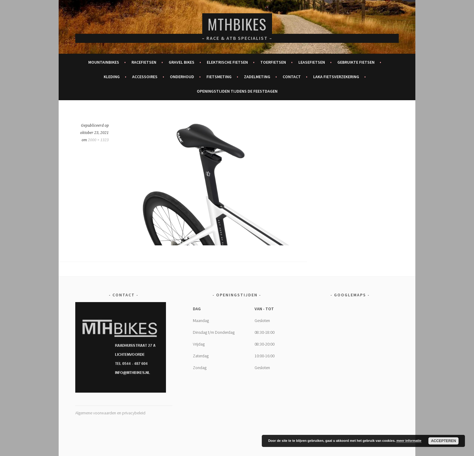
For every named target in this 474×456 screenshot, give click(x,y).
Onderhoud (182, 76)
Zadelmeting (257, 76)
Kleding (112, 76)
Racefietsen (143, 62)
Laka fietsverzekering (336, 76)
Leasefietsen (311, 62)
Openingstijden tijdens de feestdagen (237, 91)
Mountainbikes (103, 62)
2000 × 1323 (98, 140)
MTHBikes (237, 24)
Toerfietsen (273, 62)
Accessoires (144, 76)
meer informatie (408, 440)
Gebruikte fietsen (356, 62)
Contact (292, 76)
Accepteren (443, 441)
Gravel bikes (181, 62)
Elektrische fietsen (227, 62)
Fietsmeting (219, 76)
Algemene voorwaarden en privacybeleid (110, 413)
